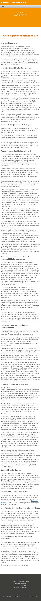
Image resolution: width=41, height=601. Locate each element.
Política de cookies (20, 585)
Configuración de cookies (20, 587)
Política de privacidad (20, 583)
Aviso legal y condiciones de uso (20, 581)
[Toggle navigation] (3, 6)
